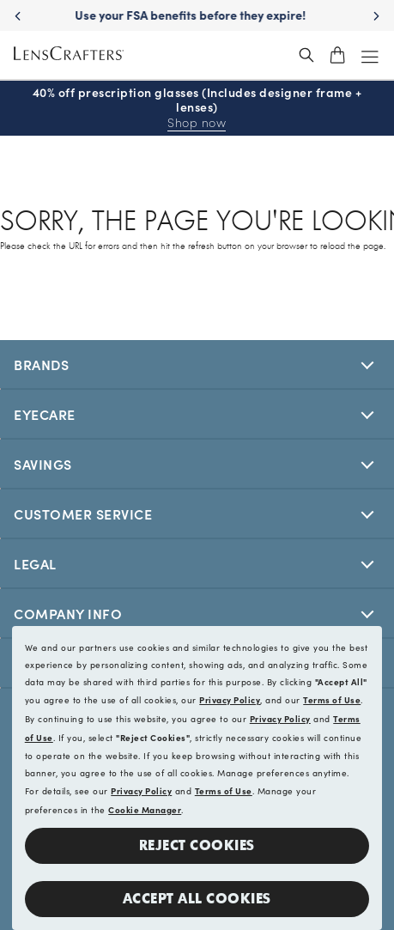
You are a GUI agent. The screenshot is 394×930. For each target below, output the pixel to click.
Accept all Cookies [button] (197, 898)
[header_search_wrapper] (306, 55)
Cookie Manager (144, 810)
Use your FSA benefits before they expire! (197, 14)
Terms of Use (332, 700)
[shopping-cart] (337, 55)
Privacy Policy (229, 700)
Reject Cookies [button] (197, 845)
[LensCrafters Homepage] (69, 55)
